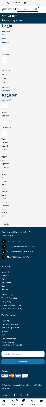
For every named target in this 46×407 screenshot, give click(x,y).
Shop (4, 402)
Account (32, 402)
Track (42, 402)
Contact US (6, 276)
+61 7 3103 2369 (14, 3)
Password (2, 55)
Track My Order (31, 3)
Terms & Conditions (9, 298)
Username (3, 100)
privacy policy (4, 214)
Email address (3, 114)
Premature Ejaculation (10, 328)
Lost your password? (5, 89)
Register (6, 224)
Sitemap (4, 312)
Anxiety (4, 331)
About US (5, 272)
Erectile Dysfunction (9, 324)
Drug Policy (6, 302)
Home (5, 20)
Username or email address (2, 37)
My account (6, 283)
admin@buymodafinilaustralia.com (18, 246)
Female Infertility (8, 342)
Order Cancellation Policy (11, 309)
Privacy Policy (7, 295)
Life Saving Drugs (8, 338)
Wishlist (13, 402)
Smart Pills (5, 321)
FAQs (3, 279)
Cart (22, 402)
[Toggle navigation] (43, 9)
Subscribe (23, 362)
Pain (3, 335)
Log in (4, 80)
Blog (3, 286)
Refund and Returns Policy (12, 305)
